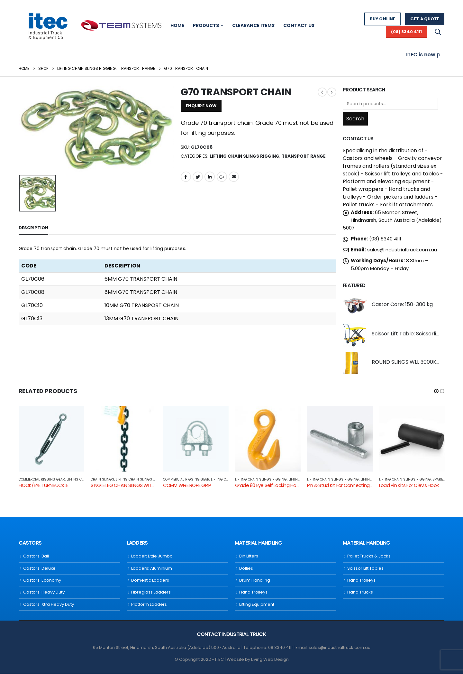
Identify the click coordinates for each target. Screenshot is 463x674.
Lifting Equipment (256, 605)
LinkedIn (209, 177)
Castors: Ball (36, 556)
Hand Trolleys (253, 593)
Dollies (246, 569)
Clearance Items (253, 25)
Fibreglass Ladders (151, 593)
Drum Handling (254, 580)
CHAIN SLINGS (102, 479)
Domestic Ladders (150, 580)
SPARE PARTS (443, 479)
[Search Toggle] (437, 31)
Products (206, 25)
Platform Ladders (149, 605)
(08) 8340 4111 (406, 31)
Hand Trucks (360, 593)
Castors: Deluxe (39, 569)
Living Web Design (270, 660)
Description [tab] (33, 228)
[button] (436, 391)
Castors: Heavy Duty (44, 593)
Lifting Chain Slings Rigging (244, 156)
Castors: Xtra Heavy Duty (48, 605)
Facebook (186, 177)
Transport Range (304, 156)
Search (355, 118)
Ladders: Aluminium (151, 569)
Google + (222, 177)
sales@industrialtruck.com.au (402, 249)
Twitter (198, 177)
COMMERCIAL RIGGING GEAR (42, 479)
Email (234, 177)
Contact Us (298, 25)
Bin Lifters (248, 556)
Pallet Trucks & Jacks (369, 556)
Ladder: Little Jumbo (152, 556)
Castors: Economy (42, 580)
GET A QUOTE (424, 19)
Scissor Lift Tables (365, 569)
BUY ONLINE (382, 19)
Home (177, 25)
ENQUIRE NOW (201, 105)
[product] (355, 306)
